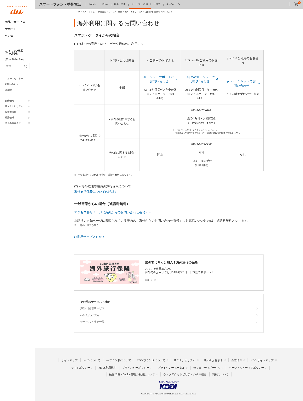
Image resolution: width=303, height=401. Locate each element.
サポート (10, 29)
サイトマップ (69, 360)
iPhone (105, 4)
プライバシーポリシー (135, 367)
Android (92, 4)
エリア (157, 4)
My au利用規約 (107, 367)
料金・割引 (120, 4)
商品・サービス (15, 22)
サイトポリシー (80, 367)
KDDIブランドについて (151, 360)
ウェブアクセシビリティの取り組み (185, 374)
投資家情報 (10, 112)
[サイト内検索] (17, 66)
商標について (220, 374)
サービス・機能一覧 (92, 321)
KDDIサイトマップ (262, 360)
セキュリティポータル (206, 367)
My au (9, 35)
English (8, 89)
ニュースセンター (14, 78)
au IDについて (91, 360)
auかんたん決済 (89, 315)
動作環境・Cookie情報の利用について (132, 374)
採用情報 (9, 117)
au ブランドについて (118, 360)
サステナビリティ (14, 106)
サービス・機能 (140, 4)
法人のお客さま (13, 123)
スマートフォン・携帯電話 (60, 4)
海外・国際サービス (92, 308)
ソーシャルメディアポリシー (246, 367)
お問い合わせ (12, 84)
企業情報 (9, 100)
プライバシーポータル (171, 367)
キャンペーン (173, 4)
